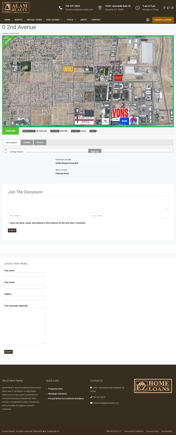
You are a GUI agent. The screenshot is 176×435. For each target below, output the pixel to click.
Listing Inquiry (16, 152)
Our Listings (52, 20)
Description (11, 142)
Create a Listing (163, 20)
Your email (24, 284)
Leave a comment (10, 33)
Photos (40, 142)
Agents (18, 20)
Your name (24, 272)
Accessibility (167, 431)
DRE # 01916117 (113, 431)
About (83, 20)
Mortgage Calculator (57, 394)
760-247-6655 (72, 6)
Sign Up (95, 151)
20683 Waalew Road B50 (88, 161)
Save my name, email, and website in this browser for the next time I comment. (48, 223)
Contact (96, 20)
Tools (70, 20)
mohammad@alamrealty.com (79, 9)
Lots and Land (41, 131)
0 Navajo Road (88, 171)
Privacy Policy (152, 431)
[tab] (11, 142)
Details (27, 142)
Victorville (63, 131)
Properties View (55, 389)
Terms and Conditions (133, 431)
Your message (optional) (24, 324)
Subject (24, 296)
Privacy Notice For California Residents (66, 398)
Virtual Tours (34, 20)
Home (7, 20)
